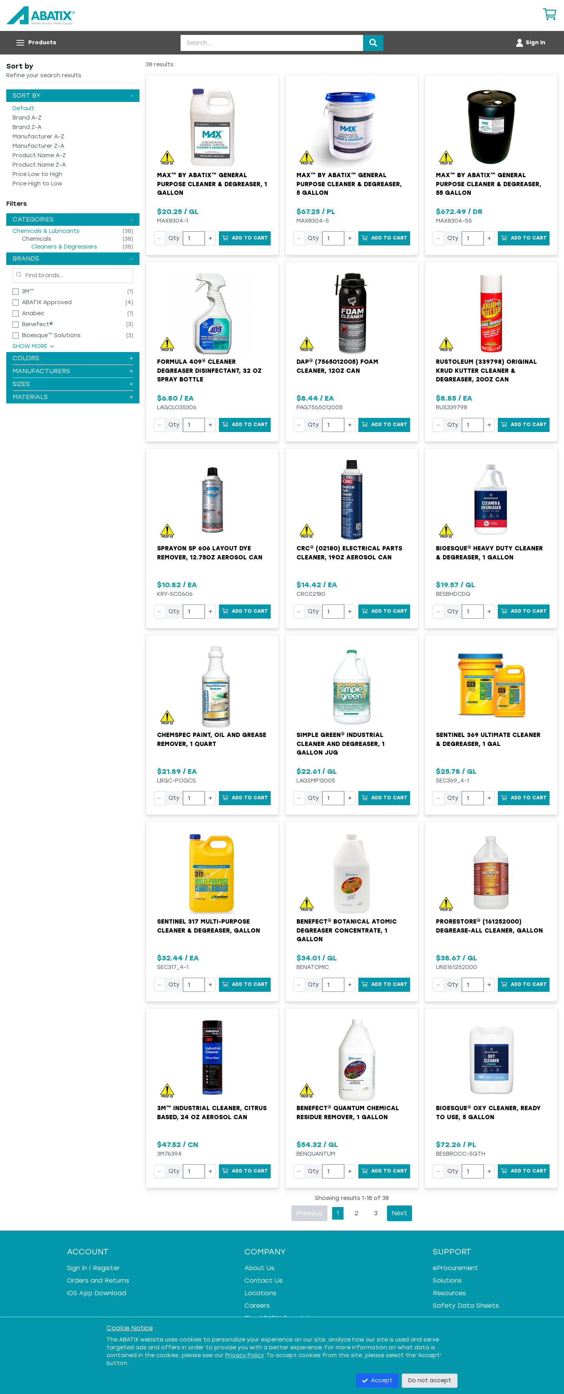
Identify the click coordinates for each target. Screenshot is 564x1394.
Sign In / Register (93, 1268)
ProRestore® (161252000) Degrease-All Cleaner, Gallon (489, 926)
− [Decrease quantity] (159, 238)
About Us (259, 1268)
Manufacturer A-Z (38, 136)
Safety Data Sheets (466, 1305)
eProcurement (455, 1268)
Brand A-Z (27, 117)
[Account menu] (530, 42)
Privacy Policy (244, 1355)
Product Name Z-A (39, 165)
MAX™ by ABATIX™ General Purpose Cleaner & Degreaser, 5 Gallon (349, 184)
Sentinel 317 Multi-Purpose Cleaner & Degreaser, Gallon (208, 926)
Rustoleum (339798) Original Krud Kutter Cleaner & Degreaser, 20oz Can (486, 370)
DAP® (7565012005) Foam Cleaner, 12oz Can (337, 366)
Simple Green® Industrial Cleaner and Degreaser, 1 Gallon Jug (340, 743)
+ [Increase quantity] (210, 238)
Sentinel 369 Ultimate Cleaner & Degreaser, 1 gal (488, 739)
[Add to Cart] (245, 238)
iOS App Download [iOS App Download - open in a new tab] (96, 1293)
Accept (377, 1380)
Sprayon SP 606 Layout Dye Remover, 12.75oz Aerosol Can (209, 553)
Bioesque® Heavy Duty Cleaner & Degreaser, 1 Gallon (489, 553)
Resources (449, 1293)
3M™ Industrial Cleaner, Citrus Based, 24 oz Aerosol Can (212, 1113)
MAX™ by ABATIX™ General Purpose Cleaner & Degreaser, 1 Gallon (212, 184)
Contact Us (263, 1280)
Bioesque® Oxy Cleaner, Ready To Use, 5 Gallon (488, 1113)
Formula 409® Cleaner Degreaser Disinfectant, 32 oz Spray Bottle (209, 370)
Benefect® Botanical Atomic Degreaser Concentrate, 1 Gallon (346, 930)
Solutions (447, 1280)
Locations (260, 1293)
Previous (309, 1213)
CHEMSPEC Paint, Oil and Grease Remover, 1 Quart (211, 739)
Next (399, 1213)
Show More (34, 346)
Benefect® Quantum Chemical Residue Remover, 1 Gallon (347, 1113)
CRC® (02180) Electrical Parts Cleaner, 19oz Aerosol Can (349, 553)
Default (23, 108)
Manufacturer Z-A (38, 146)
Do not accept (429, 1380)
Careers (257, 1305)
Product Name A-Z (39, 155)
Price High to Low (37, 183)
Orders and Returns (98, 1280)
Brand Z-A (27, 127)
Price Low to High (37, 174)
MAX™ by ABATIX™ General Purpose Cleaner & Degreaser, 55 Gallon (488, 184)
